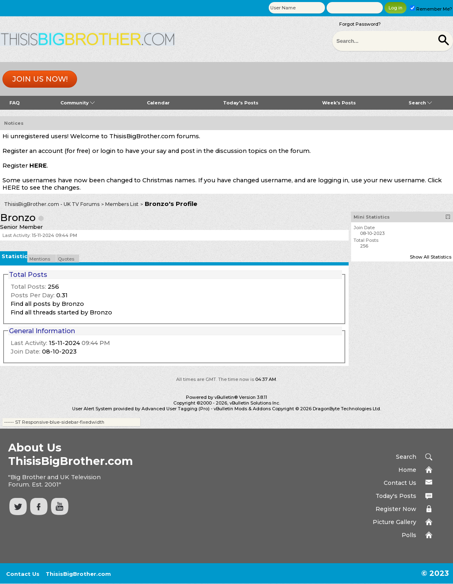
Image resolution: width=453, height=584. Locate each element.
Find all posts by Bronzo (47, 303)
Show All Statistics (430, 257)
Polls (409, 535)
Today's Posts (241, 103)
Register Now (396, 509)
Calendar (158, 103)
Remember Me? (431, 9)
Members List (122, 204)
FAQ (14, 103)
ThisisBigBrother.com (78, 574)
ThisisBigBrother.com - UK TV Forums (51, 204)
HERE (38, 165)
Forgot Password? (360, 24)
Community (77, 103)
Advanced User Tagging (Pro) (175, 408)
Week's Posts (339, 103)
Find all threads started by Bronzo (61, 312)
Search (420, 103)
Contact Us (400, 483)
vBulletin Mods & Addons (242, 408)
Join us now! (40, 79)
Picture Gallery (394, 522)
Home (407, 469)
